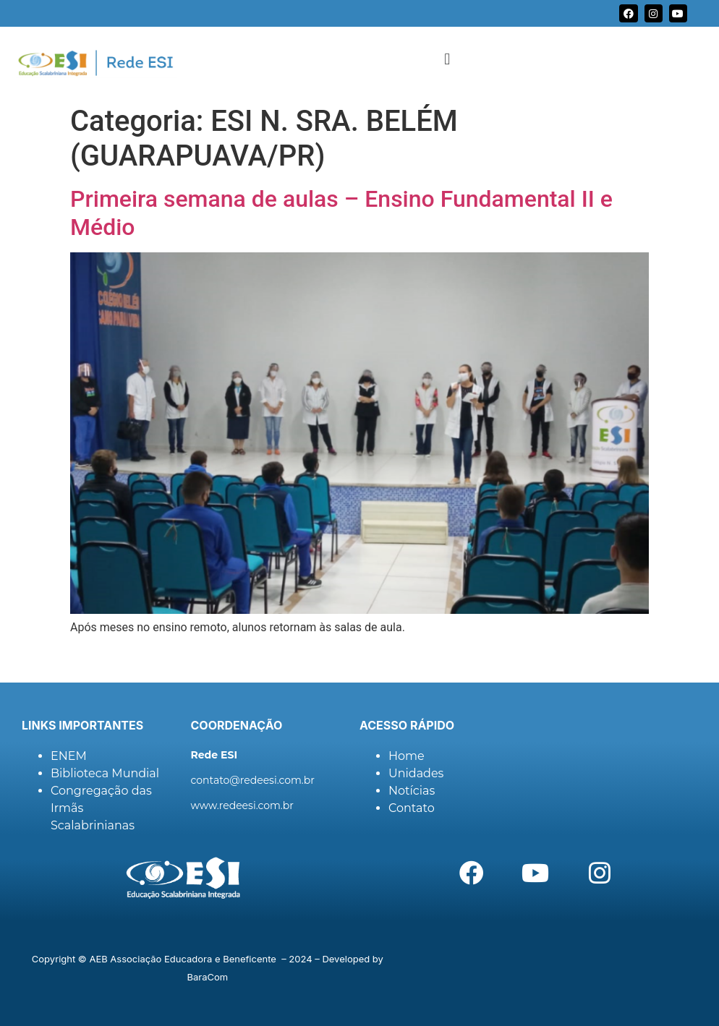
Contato (411, 808)
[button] (447, 59)
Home (406, 756)
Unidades (415, 773)
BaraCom (208, 977)
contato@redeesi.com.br (253, 780)
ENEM (69, 756)
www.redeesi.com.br (242, 805)
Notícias (411, 791)
